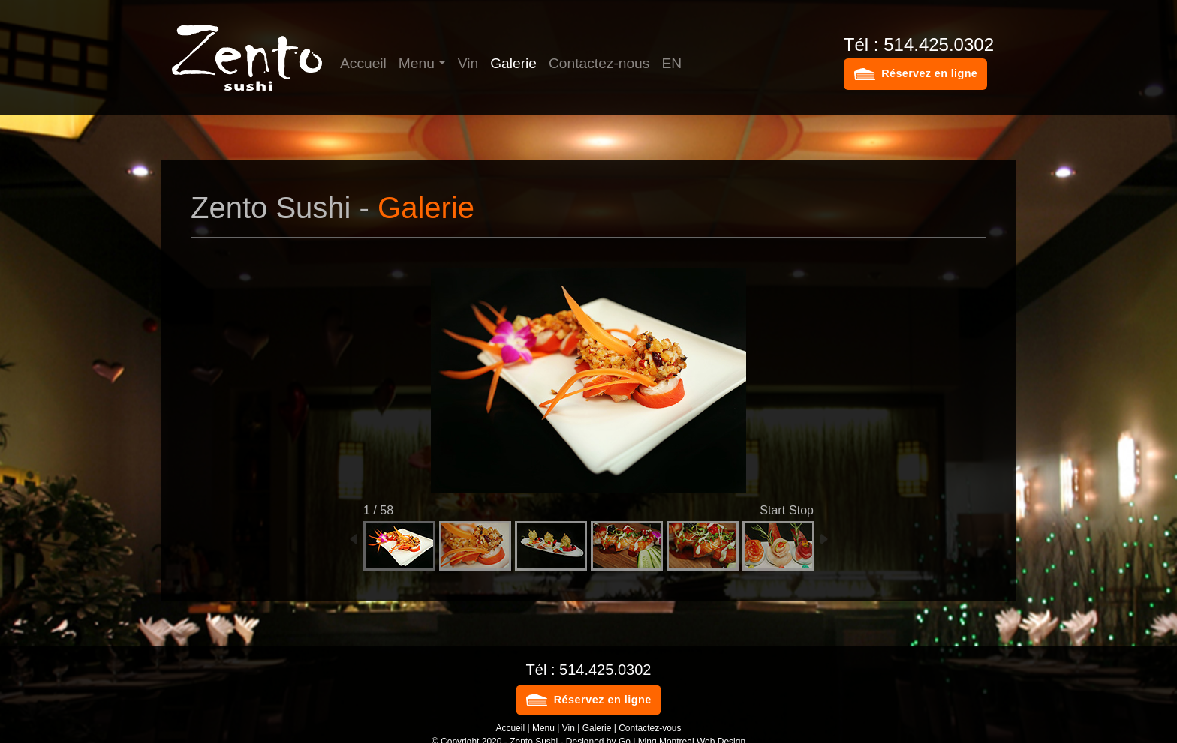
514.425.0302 (605, 669)
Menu (417, 63)
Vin (468, 63)
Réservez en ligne (929, 73)
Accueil (363, 63)
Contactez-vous (650, 728)
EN (671, 63)
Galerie (513, 63)
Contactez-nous (599, 63)
